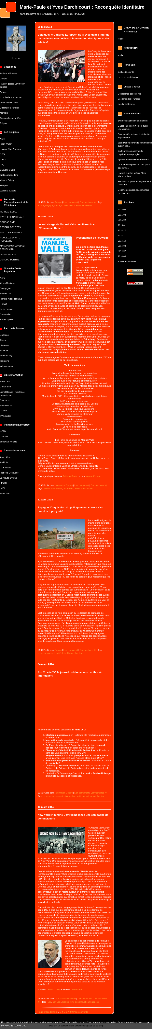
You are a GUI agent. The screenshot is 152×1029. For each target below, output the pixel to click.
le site (121, 39)
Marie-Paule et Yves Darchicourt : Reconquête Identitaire (82, 7)
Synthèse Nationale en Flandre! (133, 121)
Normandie (5, 314)
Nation (3, 159)
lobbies (64, 205)
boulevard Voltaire (8, 441)
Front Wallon (6, 144)
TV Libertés (5, 416)
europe (41, 205)
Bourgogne (5, 288)
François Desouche (9, 473)
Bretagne (4, 335)
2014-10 (122, 241)
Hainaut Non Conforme (11, 149)
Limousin (4, 345)
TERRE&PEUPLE (8, 212)
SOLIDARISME (7, 222)
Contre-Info (5, 386)
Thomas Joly (6, 355)
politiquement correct (86, 796)
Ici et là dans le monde (10, 97)
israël (77, 488)
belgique (49, 205)
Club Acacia (5, 467)
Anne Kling (5, 457)
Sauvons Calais (7, 170)
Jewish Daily (53, 989)
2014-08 (122, 246)
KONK (3, 431)
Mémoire (4, 113)
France (3, 92)
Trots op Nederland (9, 175)
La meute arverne (8, 478)
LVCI (2, 488)
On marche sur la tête (10, 118)
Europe (3, 78)
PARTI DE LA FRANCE (11, 232)
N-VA (2, 154)
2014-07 (122, 251)
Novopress (5, 400)
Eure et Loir (5, 293)
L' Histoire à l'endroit (9, 108)
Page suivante (80, 1012)
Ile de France (6, 309)
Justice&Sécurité (126, 72)
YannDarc (4, 493)
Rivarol (3, 410)
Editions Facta (71, 476)
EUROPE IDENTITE (10, 259)
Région (3, 123)
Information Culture (9, 102)
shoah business (91, 1002)
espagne (49, 653)
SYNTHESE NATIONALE (12, 217)
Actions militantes (8, 73)
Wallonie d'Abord (8, 190)
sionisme (79, 1002)
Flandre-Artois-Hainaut (11, 299)
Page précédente (46, 1012)
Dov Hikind (76, 989)
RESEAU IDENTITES (10, 227)
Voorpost (4, 185)
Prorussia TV (6, 405)
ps (64, 488)
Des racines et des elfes (129, 94)
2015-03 (122, 215)
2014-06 (122, 256)
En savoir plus (18, 1025)
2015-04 (122, 209)
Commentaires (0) (88, 202)
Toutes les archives (127, 261)
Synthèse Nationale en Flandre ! (133, 159)
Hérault (3, 304)
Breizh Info (5, 381)
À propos (16, 58)
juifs (71, 205)
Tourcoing (4, 361)
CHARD (4, 436)
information (70, 796)
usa (49, 1002)
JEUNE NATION (8, 254)
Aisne (2, 278)
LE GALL (4, 483)
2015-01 (122, 225)
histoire (70, 653)
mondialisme (86, 488)
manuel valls (56, 488)
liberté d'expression (83, 205)
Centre (3, 340)
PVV (2, 165)
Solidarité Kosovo (126, 104)
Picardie (4, 350)
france (57, 205)
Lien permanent (70, 202)
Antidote (4, 462)
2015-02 (122, 220)
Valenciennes (6, 366)
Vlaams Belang (7, 180)
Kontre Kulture (93, 476)
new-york (57, 1002)
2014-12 (122, 230)
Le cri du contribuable (128, 77)
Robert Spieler (7, 319)
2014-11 (122, 235)
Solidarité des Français (129, 99)
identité (57, 653)
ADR (2, 139)
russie (61, 796)
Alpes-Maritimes (7, 283)
